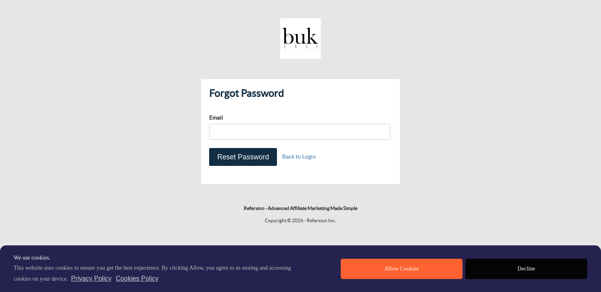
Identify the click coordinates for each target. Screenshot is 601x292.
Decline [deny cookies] (526, 269)
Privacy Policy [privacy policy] (91, 278)
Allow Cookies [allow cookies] (401, 269)
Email (216, 117)
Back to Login (299, 156)
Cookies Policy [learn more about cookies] (137, 278)
